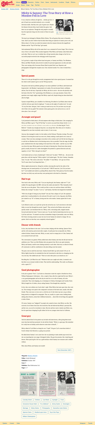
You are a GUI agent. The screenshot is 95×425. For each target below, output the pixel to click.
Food (62, 399)
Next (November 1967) (64, 350)
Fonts (42, 2)
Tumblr (90, 423)
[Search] (85, 3)
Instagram (82, 423)
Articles (24, 2)
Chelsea (37, 399)
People (67, 2)
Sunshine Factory (8, 4)
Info (57, 32)
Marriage (25, 408)
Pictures (73, 2)
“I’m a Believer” (44, 404)
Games (47, 2)
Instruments (54, 2)
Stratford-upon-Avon (41, 412)
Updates (5, 423)
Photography (46, 408)
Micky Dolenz (35, 408)
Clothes (37, 2)
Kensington (66, 404)
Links (18, 423)
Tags (32, 5)
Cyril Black (46, 399)
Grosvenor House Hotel (30, 404)
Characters (31, 2)
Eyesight (54, 399)
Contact (12, 423)
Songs (27, 5)
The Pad (37, 5)
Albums (18, 2)
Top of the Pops (54, 412)
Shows (23, 5)
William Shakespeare (29, 416)
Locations (61, 2)
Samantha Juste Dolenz (60, 408)
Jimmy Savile (56, 404)
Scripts (18, 5)
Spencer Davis (27, 412)
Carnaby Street (27, 399)
